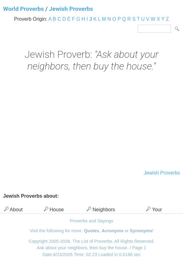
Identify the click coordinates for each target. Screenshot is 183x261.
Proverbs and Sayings (91, 220)
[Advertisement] (91, 121)
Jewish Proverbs (71, 8)
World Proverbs (23, 8)
